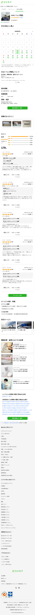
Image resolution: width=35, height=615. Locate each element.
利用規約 (6, 602)
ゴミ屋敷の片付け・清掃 (6, 457)
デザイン (3, 499)
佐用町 (18, 414)
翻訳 (2, 501)
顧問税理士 (3, 472)
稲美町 (14, 412)
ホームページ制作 (5, 496)
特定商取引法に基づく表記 (25, 602)
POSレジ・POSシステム (7, 525)
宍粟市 (20, 410)
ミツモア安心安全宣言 (6, 546)
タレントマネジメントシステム (8, 527)
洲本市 (27, 401)
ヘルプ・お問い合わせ (6, 540)
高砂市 (18, 405)
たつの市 (29, 410)
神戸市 (4, 401)
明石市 (18, 401)
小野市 (27, 405)
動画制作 (3, 493)
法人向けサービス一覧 (6, 538)
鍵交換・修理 (4, 462)
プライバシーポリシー (13, 602)
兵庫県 (13, 422)
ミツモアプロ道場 (5, 561)
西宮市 (22, 401)
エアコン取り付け (5, 433)
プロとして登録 (4, 556)
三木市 (13, 405)
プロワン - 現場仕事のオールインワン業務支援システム (14, 583)
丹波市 (24, 408)
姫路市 (9, 401)
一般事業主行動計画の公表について (17, 609)
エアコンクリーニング (6, 431)
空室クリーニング (5, 465)
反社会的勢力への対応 (12, 604)
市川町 (23, 412)
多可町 (10, 412)
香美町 (22, 414)
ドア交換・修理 (4, 459)
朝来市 (11, 410)
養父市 (20, 408)
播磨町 (19, 412)
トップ (2, 422)
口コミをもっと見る (17, 295)
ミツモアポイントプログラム (22, 607)
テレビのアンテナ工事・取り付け (9, 446)
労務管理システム (5, 520)
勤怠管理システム (5, 506)
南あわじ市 (6, 410)
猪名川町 (5, 412)
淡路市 (16, 410)
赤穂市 (28, 403)
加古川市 (23, 403)
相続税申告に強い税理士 (6, 475)
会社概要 (3, 575)
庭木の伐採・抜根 (5, 444)
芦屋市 (4, 403)
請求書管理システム (5, 522)
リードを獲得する (5, 559)
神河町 (4, 414)
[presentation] (4, 9)
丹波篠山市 (15, 408)
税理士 (2, 467)
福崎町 (28, 412)
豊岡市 (18, 403)
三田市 (4, 408)
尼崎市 (13, 401)
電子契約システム (5, 514)
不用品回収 (3, 438)
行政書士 (3, 486)
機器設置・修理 (8, 422)
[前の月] (2, 31)
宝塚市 (9, 405)
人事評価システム (5, 517)
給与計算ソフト (4, 509)
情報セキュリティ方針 (23, 604)
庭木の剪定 (3, 441)
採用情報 (3, 581)
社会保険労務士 (4, 488)
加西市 (9, 408)
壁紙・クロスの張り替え (6, 449)
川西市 (22, 405)
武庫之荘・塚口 (7, 396)
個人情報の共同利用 (10, 607)
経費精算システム (5, 512)
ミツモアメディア (5, 543)
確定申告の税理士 (5, 470)
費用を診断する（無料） (17, 108)
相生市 (13, 403)
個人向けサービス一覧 (6, 535)
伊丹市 (9, 403)
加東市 (24, 410)
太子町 (9, 414)
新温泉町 (27, 414)
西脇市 (4, 405)
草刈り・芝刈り (4, 454)
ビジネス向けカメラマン (6, 483)
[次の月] (32, 31)
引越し (2, 436)
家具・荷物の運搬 (5, 451)
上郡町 (13, 414)
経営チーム (3, 578)
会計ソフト (3, 504)
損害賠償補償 (4, 548)
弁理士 (2, 491)
